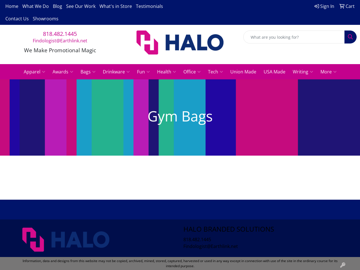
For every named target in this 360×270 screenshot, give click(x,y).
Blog (57, 6)
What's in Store (115, 6)
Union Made (243, 72)
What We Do (35, 6)
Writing (303, 71)
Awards (63, 71)
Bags (88, 71)
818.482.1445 (60, 34)
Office (192, 71)
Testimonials (149, 6)
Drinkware (116, 71)
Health (166, 71)
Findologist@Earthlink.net (60, 41)
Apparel (34, 71)
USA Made (274, 72)
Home (11, 6)
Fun (143, 71)
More (328, 71)
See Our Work (81, 6)
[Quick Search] (294, 37)
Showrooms (45, 19)
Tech (215, 71)
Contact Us (17, 19)
